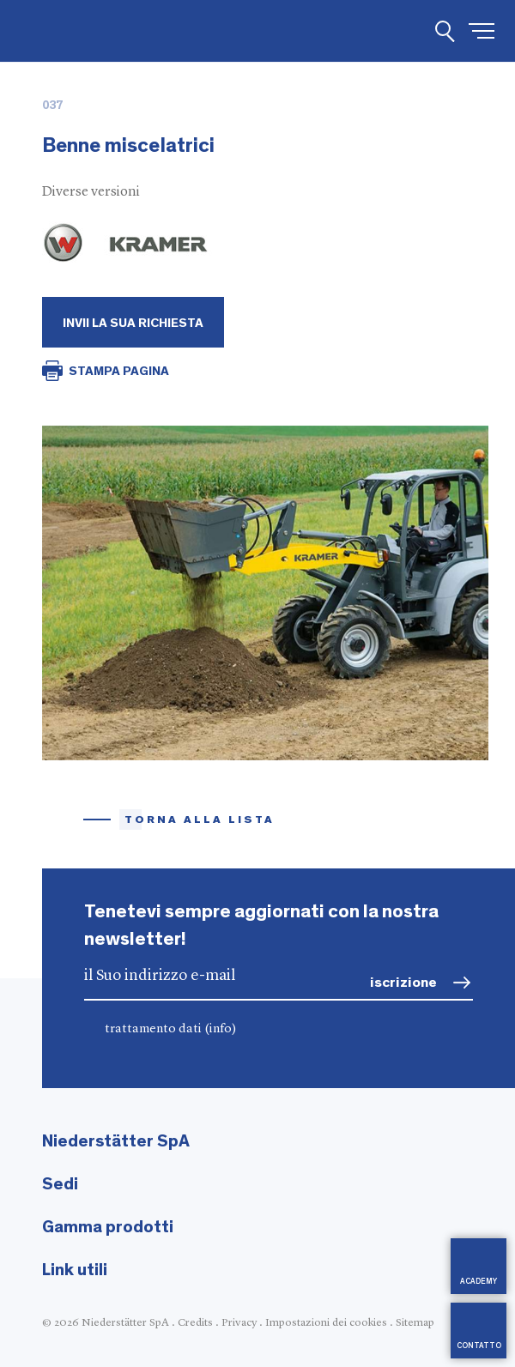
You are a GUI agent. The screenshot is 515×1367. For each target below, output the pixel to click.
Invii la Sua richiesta (133, 323)
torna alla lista (199, 820)
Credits (195, 1322)
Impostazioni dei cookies (326, 1322)
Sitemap (415, 1322)
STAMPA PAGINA (119, 371)
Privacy (239, 1322)
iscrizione (403, 982)
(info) (220, 1029)
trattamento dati (171, 1029)
